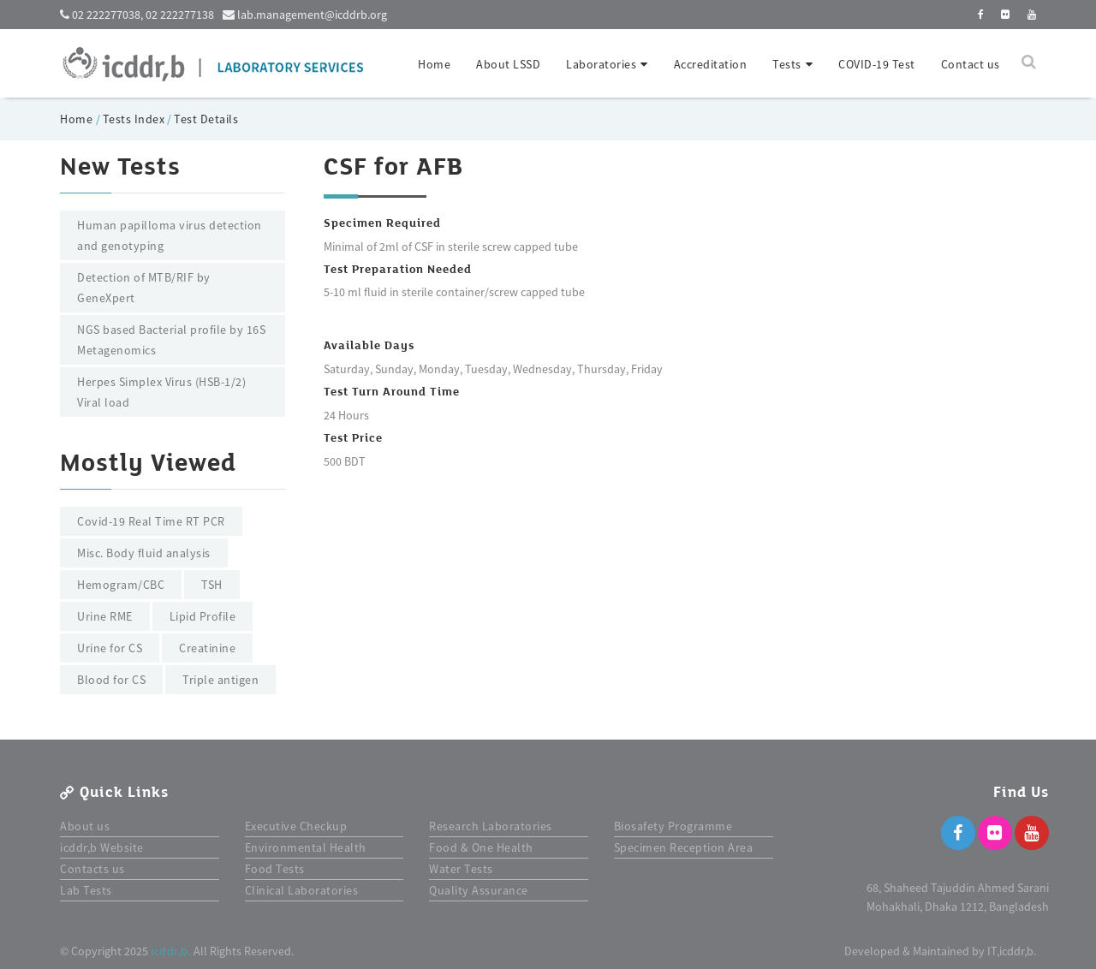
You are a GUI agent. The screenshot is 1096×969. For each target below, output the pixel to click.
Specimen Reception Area (684, 847)
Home (434, 64)
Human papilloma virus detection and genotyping (169, 235)
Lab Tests (86, 890)
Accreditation (711, 64)
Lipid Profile (203, 616)
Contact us (970, 64)
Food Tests (275, 869)
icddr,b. (171, 951)
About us (85, 826)
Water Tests (461, 869)
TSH (212, 584)
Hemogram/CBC (120, 584)
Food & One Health (481, 847)
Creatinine (207, 648)
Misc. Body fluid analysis (144, 553)
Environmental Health (305, 847)
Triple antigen (220, 679)
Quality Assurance (478, 890)
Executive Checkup (296, 826)
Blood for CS (111, 679)
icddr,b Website (102, 847)
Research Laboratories (490, 826)
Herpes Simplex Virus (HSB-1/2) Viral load (161, 392)
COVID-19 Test (876, 64)
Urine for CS (109, 648)
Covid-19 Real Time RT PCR (151, 521)
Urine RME (105, 616)
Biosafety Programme (673, 826)
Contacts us (92, 869)
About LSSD (508, 64)
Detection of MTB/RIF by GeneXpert (144, 288)
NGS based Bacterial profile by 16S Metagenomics (171, 340)
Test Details (206, 119)
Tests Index (134, 119)
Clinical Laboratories (302, 890)
